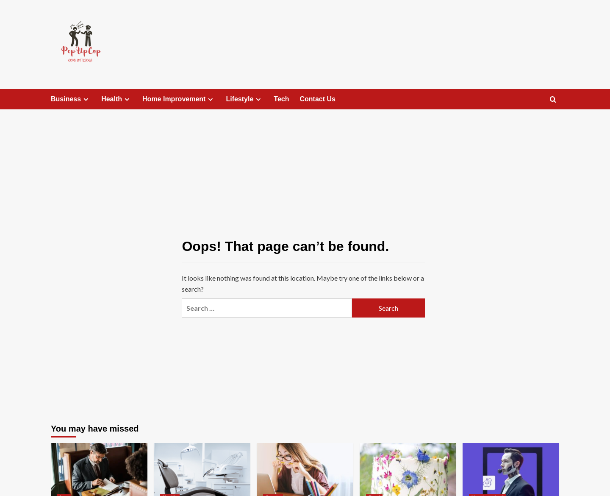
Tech (281, 99)
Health (116, 99)
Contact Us (318, 99)
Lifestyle (244, 99)
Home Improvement (178, 99)
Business (71, 99)
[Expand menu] (86, 99)
